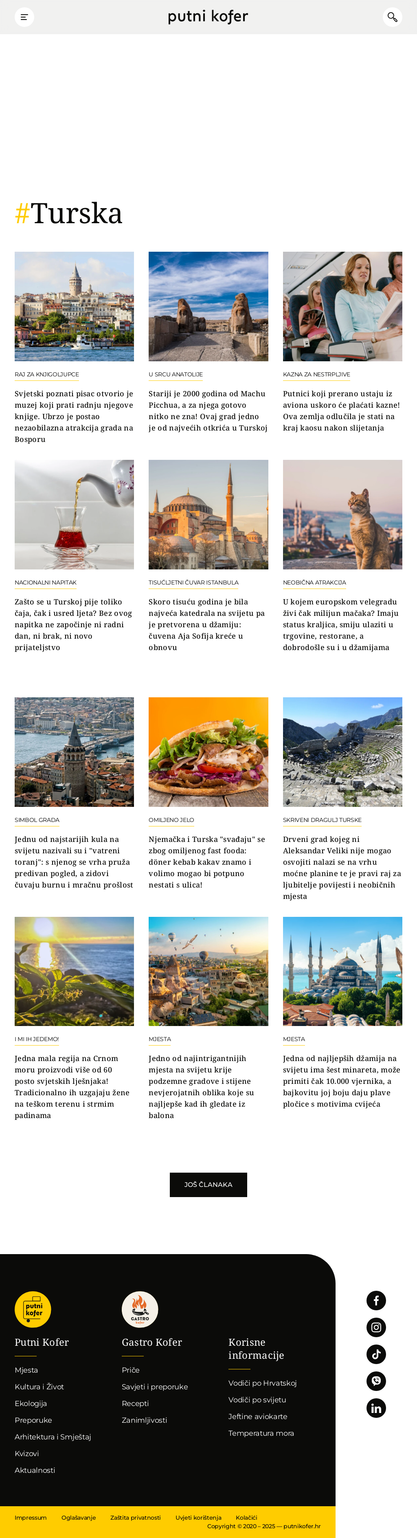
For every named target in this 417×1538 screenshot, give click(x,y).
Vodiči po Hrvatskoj (262, 1383)
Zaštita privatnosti (135, 1517)
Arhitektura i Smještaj (53, 1437)
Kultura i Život (39, 1386)
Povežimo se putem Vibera (376, 1381)
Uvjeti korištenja (198, 1517)
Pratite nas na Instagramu (376, 1327)
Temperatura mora (261, 1433)
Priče (131, 1370)
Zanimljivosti (144, 1420)
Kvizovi (27, 1453)
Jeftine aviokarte (258, 1416)
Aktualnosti (35, 1470)
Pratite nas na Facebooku (376, 1300)
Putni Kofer (208, 17)
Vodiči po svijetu (257, 1399)
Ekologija (31, 1403)
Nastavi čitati (74, 348)
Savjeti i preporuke (155, 1386)
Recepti (135, 1403)
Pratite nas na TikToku (376, 1354)
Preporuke (33, 1420)
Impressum (31, 1517)
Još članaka (208, 1185)
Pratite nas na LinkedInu (376, 1408)
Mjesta (26, 1370)
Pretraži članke (392, 17)
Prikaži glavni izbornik (24, 17)
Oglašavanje (78, 1517)
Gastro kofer (140, 1310)
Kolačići (246, 1517)
